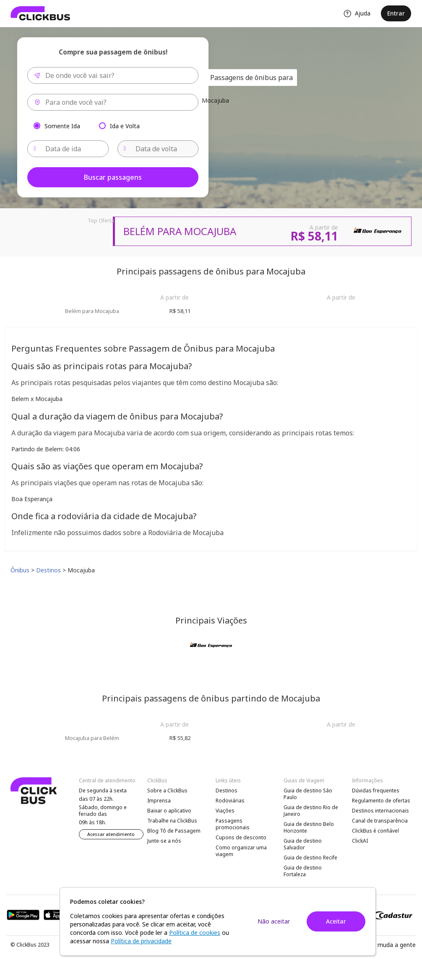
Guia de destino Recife (310, 857)
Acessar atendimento (111, 834)
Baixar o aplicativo (169, 810)
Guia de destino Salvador (303, 844)
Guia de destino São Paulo (308, 794)
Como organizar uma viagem (241, 851)
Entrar (396, 13)
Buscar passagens (113, 177)
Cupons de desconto (241, 837)
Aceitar (336, 921)
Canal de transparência (380, 820)
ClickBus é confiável (375, 830)
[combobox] (112, 75)
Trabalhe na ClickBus (172, 820)
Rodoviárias (230, 800)
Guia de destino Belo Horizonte (309, 827)
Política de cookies (194, 933)
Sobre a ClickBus (167, 790)
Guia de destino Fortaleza (303, 871)
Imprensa (159, 800)
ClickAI (360, 840)
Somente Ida (62, 125)
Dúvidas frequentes (375, 790)
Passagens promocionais (233, 824)
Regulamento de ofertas (381, 800)
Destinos (226, 790)
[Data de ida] (68, 148)
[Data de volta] (158, 148)
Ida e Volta (125, 125)
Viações (225, 810)
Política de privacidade (141, 941)
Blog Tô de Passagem (174, 830)
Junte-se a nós (164, 840)
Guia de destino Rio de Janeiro (311, 811)
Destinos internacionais (380, 810)
